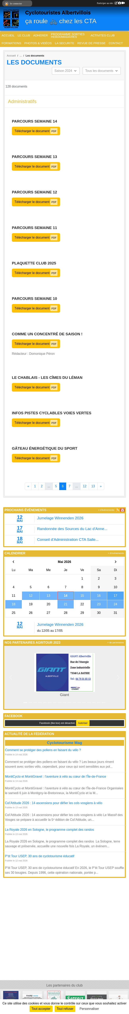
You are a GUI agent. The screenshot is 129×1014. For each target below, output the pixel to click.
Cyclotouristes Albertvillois (58, 12)
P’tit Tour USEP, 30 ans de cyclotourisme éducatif (39, 856)
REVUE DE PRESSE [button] (91, 43)
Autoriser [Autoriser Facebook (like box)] (83, 723)
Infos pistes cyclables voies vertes (51, 413)
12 (84, 486)
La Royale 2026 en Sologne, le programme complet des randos (50, 829)
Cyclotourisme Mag (64, 743)
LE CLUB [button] (24, 35)
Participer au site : (111, 3)
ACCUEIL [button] (8, 35)
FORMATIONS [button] (11, 43)
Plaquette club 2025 (34, 263)
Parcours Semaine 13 (34, 157)
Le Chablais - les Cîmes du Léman (47, 377)
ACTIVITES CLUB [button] (103, 35)
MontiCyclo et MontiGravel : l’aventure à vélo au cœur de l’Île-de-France (55, 776)
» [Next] (101, 486)
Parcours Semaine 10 (34, 298)
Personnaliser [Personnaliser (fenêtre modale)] (89, 1008)
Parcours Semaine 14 (34, 121)
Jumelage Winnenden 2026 (60, 518)
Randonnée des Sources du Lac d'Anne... (72, 529)
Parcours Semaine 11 (34, 228)
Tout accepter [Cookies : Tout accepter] (41, 1008)
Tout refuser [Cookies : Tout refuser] (65, 1008)
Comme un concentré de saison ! (47, 334)
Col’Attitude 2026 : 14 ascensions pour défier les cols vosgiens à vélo (53, 803)
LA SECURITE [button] (64, 43)
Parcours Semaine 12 (34, 192)
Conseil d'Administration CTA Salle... (67, 539)
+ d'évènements (106, 510)
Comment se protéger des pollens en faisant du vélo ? (43, 750)
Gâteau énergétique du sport (44, 448)
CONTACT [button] (116, 43)
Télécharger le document (35, 131)
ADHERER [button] (40, 35)
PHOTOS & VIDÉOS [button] (38, 43)
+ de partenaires (115, 642)
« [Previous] (28, 486)
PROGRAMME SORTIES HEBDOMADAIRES (68, 35)
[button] (11, 677)
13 (93, 486)
